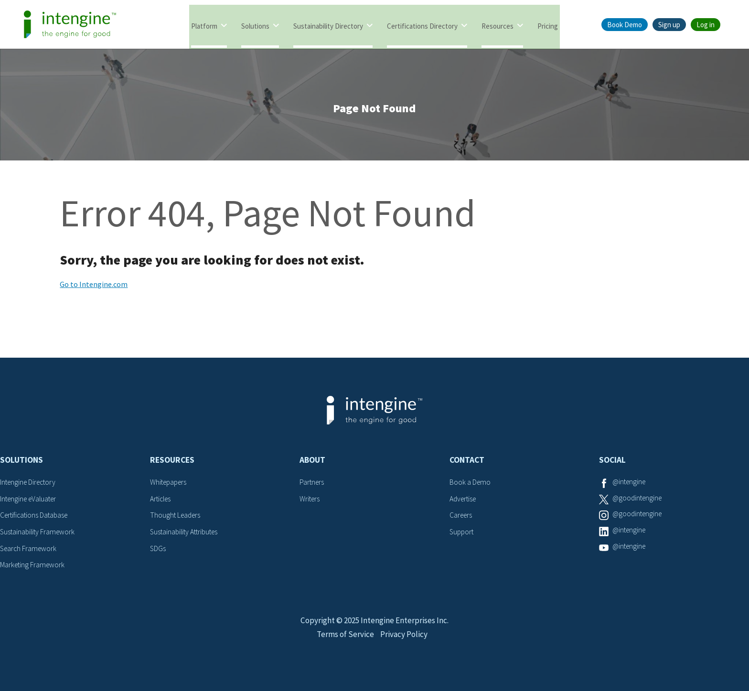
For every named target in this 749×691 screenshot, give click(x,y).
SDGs (158, 550)
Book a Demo (470, 485)
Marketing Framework (33, 567)
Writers (310, 501)
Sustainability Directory (328, 25)
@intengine (630, 485)
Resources (498, 25)
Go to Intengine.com (94, 287)
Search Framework (29, 550)
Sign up (669, 24)
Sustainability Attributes (186, 534)
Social (612, 463)
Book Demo (624, 24)
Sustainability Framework (39, 534)
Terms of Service (344, 646)
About (312, 463)
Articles (161, 501)
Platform (204, 25)
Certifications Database (36, 518)
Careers (461, 518)
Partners (312, 485)
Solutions (255, 25)
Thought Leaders (176, 518)
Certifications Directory (422, 25)
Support (462, 534)
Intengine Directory (30, 485)
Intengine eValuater (30, 501)
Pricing (547, 25)
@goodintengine (638, 501)
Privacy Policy (405, 646)
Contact (466, 463)
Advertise (464, 501)
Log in (705, 24)
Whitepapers (170, 485)
